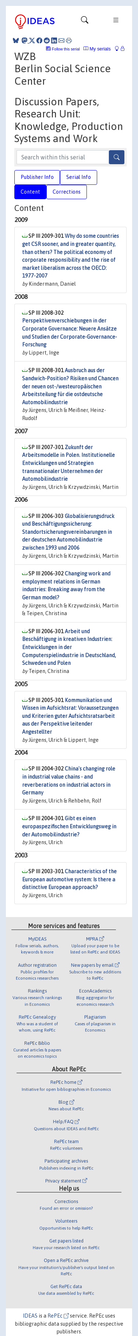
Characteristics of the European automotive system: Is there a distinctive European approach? (69, 879)
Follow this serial (66, 49)
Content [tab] (30, 192)
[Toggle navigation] (84, 21)
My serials (97, 49)
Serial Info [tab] (78, 177)
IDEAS (30, 1316)
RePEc (58, 1316)
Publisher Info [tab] (37, 177)
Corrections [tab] (67, 192)
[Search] (116, 157)
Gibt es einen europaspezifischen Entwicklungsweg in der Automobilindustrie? (69, 826)
